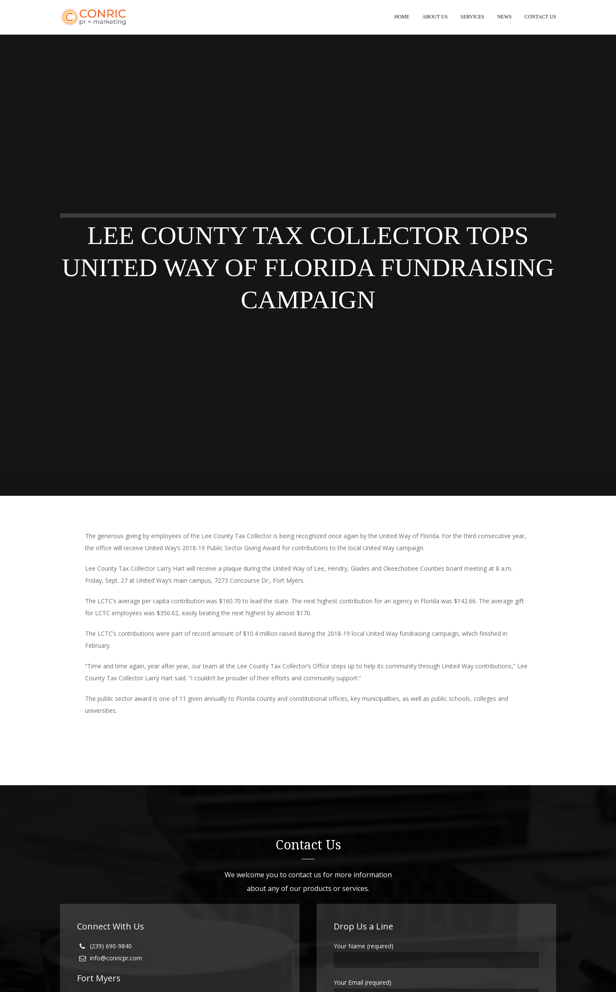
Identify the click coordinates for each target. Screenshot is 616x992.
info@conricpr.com (116, 958)
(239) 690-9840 (111, 946)
